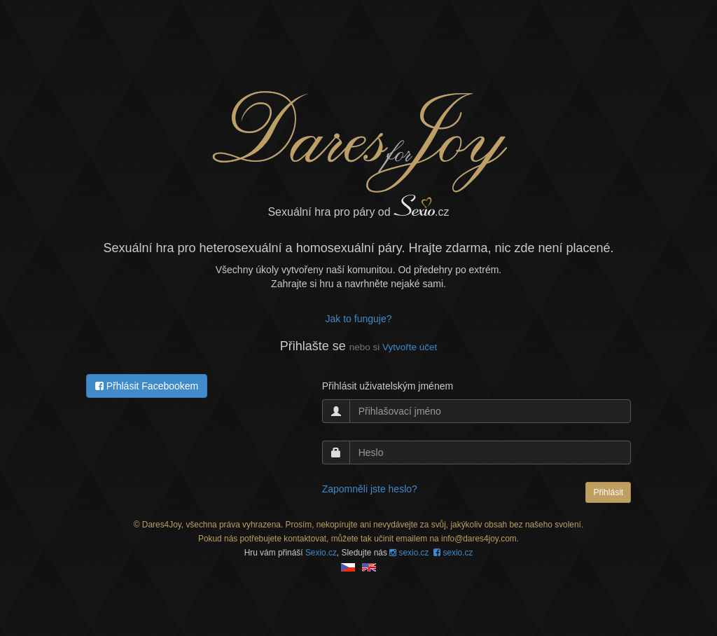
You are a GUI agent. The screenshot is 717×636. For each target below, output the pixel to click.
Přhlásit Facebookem (146, 386)
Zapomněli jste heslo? (369, 489)
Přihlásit (608, 492)
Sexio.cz (321, 553)
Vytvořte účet (409, 347)
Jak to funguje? (359, 318)
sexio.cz (409, 553)
